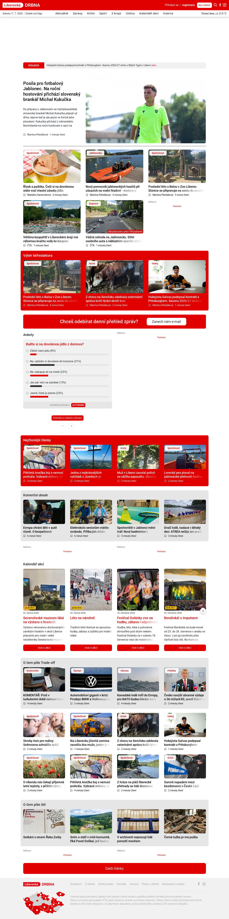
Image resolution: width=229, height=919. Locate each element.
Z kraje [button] (116, 13)
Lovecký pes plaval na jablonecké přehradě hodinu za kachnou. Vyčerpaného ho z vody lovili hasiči (185, 474)
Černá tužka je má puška (181, 837)
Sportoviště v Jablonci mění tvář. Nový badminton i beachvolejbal (136, 529)
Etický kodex (106, 884)
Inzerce (168, 13)
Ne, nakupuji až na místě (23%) (48, 372)
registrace (188, 5)
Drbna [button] (130, 13)
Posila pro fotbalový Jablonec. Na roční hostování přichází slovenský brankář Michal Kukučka (51, 91)
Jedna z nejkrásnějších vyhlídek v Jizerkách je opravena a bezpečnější (86, 474)
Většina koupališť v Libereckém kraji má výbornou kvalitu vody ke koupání (50, 239)
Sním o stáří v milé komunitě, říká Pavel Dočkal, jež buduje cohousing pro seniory (90, 839)
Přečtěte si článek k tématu (67, 418)
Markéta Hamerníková (39, 195)
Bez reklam (204, 5)
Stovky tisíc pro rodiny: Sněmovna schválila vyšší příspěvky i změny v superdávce (41, 742)
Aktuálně (61, 13)
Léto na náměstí (82, 618)
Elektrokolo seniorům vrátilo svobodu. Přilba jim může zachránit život (89, 529)
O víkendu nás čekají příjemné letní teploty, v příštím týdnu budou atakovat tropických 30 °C (43, 784)
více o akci (44, 647)
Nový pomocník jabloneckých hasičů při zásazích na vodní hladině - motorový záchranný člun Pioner (113, 188)
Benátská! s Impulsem (181, 618)
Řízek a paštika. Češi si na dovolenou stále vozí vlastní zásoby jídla (48, 188)
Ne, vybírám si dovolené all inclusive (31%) (55, 361)
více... (154, 65)
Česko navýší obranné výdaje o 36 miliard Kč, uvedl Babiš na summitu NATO (185, 697)
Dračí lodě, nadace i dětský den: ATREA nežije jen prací (183, 529)
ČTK (29, 245)
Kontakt (121, 884)
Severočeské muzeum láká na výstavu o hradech (43, 620)
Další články (115, 868)
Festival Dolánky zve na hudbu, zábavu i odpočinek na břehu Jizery (137, 622)
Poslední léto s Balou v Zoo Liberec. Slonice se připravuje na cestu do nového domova (176, 188)
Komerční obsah (35, 495)
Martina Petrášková (37, 134)
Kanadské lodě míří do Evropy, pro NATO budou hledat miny (137, 697)
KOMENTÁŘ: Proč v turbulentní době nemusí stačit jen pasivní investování (44, 697)
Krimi (91, 13)
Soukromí (76, 884)
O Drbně (90, 884)
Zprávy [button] (77, 13)
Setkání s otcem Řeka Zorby (42, 837)
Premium (177, 206)
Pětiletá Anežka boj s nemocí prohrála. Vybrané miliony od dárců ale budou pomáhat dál (43, 474)
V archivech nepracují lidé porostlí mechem (134, 839)
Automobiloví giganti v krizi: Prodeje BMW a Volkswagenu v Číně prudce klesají (90, 697)
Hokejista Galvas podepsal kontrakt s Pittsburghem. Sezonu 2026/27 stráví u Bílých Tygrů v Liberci (175, 298)
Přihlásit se (171, 5)
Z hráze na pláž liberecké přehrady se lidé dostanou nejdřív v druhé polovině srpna (137, 784)
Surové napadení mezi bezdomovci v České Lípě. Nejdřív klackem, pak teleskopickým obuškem (182, 784)
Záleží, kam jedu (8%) (43, 350)
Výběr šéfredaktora (37, 255)
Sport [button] (103, 13)
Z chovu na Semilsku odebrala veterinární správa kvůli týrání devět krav (114, 298)
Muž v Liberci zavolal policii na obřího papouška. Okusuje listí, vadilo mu (137, 474)
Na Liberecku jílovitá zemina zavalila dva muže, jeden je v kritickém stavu (89, 742)
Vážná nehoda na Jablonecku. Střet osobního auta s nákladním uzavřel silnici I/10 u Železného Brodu (114, 239)
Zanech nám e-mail (166, 322)
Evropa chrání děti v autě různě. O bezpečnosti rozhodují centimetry (40, 529)
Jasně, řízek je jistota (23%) (46, 393)
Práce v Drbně (150, 884)
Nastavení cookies (173, 884)
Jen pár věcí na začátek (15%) (48, 382)
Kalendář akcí (148, 13)
